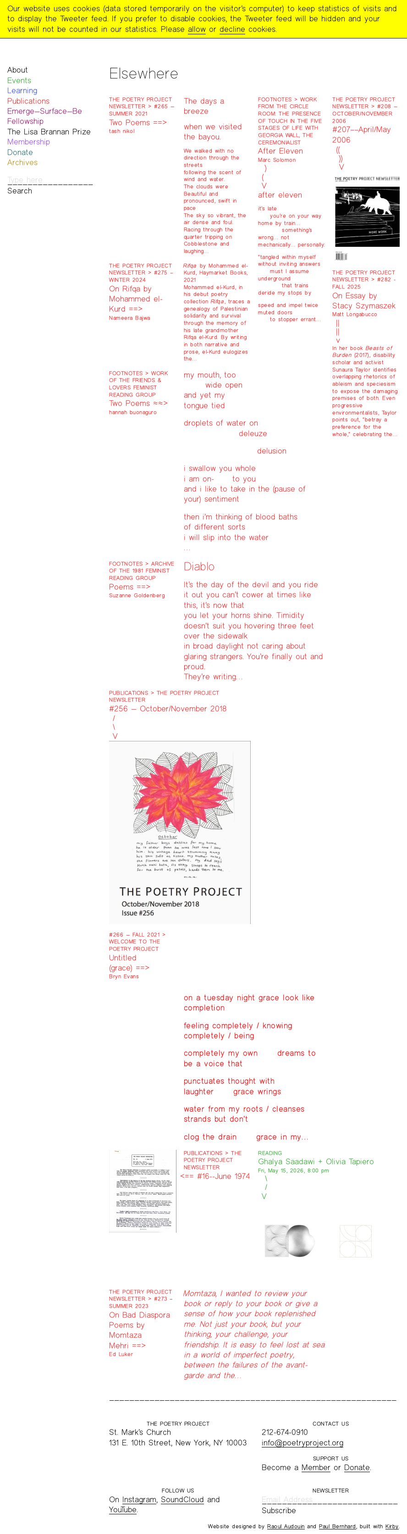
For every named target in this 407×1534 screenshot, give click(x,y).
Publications (28, 101)
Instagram (139, 1499)
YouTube (123, 1509)
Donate (20, 152)
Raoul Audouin (286, 1526)
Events (19, 80)
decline (232, 29)
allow (197, 29)
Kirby (392, 1526)
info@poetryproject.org (302, 1442)
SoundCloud (182, 1499)
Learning (22, 90)
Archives (22, 162)
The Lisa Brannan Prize (49, 131)
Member (316, 1467)
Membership (28, 142)
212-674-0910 (285, 1432)
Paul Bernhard (337, 1526)
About (17, 70)
